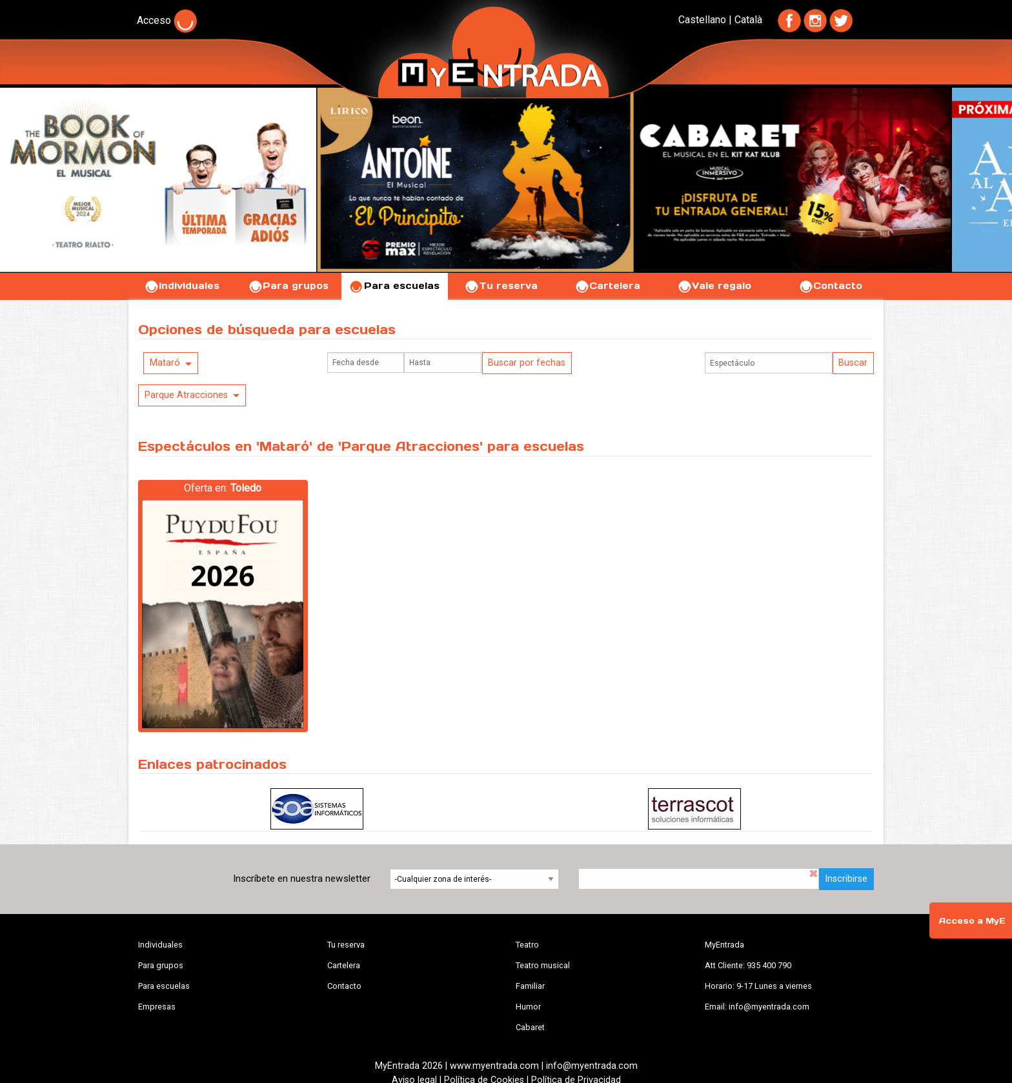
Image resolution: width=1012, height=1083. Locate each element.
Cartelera (607, 286)
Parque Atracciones (186, 395)
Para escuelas (394, 286)
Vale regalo (714, 286)
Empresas (157, 1006)
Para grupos (288, 286)
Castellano (702, 20)
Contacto (830, 286)
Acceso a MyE (972, 920)
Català (748, 20)
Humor (528, 1006)
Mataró (165, 362)
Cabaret (530, 1027)
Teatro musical (543, 965)
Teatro (527, 944)
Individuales (181, 286)
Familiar (530, 986)
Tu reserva (501, 286)
